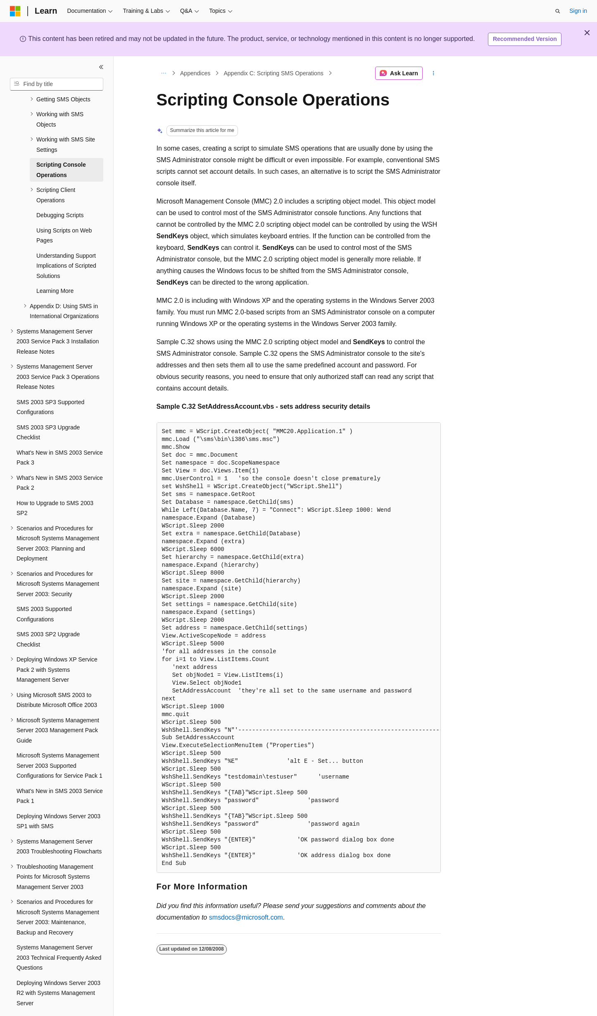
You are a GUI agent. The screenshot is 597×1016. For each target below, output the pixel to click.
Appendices (195, 73)
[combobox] (56, 84)
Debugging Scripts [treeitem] (59, 192)
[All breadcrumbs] (164, 73)
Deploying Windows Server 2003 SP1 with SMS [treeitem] (58, 798)
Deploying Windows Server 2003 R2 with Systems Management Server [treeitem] (58, 970)
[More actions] (433, 73)
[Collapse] (101, 67)
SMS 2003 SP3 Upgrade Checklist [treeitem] (48, 409)
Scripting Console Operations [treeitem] (61, 147)
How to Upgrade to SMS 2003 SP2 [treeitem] (55, 485)
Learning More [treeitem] (55, 268)
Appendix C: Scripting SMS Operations (273, 73)
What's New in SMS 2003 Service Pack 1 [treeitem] (60, 773)
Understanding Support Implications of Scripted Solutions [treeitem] (66, 243)
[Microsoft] (15, 11)
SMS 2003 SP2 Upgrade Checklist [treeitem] (48, 616)
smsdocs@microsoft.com (246, 917)
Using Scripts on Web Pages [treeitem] (64, 212)
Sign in (578, 10)
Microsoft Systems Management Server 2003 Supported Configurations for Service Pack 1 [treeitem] (59, 742)
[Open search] (557, 11)
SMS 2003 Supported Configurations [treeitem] (44, 591)
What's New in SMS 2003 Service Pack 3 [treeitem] (60, 435)
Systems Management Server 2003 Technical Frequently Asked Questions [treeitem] (59, 934)
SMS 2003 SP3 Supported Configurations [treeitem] (50, 384)
